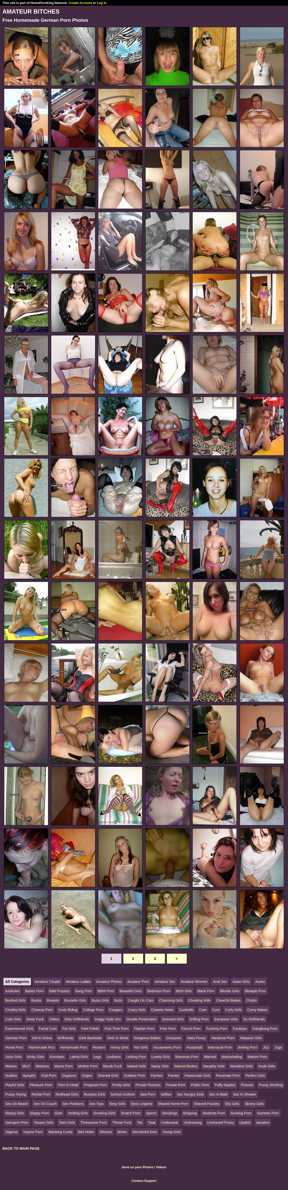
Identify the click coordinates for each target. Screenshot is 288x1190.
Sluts (58, 1113)
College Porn (93, 1010)
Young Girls (171, 1132)
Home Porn (14, 1047)
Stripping (190, 1113)
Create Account (80, 3)
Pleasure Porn (41, 1085)
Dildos (54, 1019)
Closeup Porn (42, 1010)
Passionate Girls (197, 1076)
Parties (173, 1076)
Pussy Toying (15, 1094)
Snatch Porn (131, 1113)
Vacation (263, 1122)
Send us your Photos (137, 1167)
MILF (26, 1066)
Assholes (12, 991)
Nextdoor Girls (241, 1066)
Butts (118, 1000)
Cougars (115, 1010)
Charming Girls (171, 1000)
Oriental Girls (108, 1076)
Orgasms (69, 1076)
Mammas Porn (187, 1057)
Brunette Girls (75, 1000)
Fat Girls (69, 1029)
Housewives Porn (167, 1047)
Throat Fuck (121, 1122)
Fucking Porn (216, 1029)
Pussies (247, 1085)
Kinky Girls (35, 1057)
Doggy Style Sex (108, 1019)
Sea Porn (147, 1094)
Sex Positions (73, 1104)
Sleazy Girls (14, 1113)
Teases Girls (43, 1122)
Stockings (169, 1113)
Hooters (99, 1047)
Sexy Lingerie (141, 1104)
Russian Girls (94, 1094)
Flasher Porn (144, 1029)
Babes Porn (34, 991)
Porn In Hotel (68, 1085)
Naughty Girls (214, 1066)
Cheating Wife (199, 1000)
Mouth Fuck (112, 1066)
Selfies (166, 1094)
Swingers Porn (16, 1122)
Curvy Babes (257, 1010)
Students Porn (213, 1113)
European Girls (226, 1019)
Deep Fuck (35, 1019)
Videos (161, 1167)
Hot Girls (141, 1047)
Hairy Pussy (196, 1038)
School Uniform (122, 1094)
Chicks (251, 1000)
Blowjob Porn (255, 991)
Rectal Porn (41, 1094)
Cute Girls (13, 1019)
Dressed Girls (173, 1019)
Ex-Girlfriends (254, 1019)
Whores (106, 1132)
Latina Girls (79, 1057)
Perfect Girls (255, 1076)
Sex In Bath (218, 1094)
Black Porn (206, 991)
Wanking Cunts (60, 1132)
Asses (260, 982)
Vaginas (11, 1132)
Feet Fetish (90, 1029)
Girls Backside (90, 1038)
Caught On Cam (141, 1000)
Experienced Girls (19, 1029)
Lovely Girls (160, 1057)
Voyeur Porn (33, 1132)
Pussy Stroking (271, 1085)
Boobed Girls (15, 1000)
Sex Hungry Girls (190, 1094)
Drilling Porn (199, 1019)
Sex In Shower (244, 1094)
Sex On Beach (16, 1104)
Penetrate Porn (228, 1076)
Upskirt (245, 1122)
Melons (11, 1066)
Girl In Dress (42, 1038)
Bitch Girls (184, 991)
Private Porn (175, 1085)
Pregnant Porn (95, 1085)
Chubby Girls (15, 1010)
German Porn (15, 1038)
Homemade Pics (42, 1047)
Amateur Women (194, 982)
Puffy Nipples (225, 1085)
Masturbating (231, 1057)
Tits (140, 1122)
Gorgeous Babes (147, 1038)
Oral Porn (48, 1076)
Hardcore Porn (223, 1038)
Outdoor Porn (134, 1076)
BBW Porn (106, 991)
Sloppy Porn (39, 1113)
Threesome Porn (93, 1122)
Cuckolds (186, 1010)
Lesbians (113, 1057)
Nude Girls (266, 1066)
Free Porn (168, 1029)
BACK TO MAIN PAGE (21, 1148)
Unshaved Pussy (220, 1122)
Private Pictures (147, 1085)
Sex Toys (96, 1104)
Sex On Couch (45, 1104)
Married (210, 1057)
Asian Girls (241, 982)
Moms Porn (63, 1066)
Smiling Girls (78, 1113)
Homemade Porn (73, 1047)
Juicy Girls (13, 1057)
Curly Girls (233, 1010)
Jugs (278, 1047)
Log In (101, 3)
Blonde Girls (229, 991)
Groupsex (173, 1038)
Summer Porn (268, 1113)
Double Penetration (141, 1019)
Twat (151, 1122)
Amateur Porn (138, 982)
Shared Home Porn (173, 1104)
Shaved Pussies (206, 1104)
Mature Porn (257, 1057)
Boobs (36, 1000)
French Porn (191, 1029)
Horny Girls (120, 1047)
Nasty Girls (160, 1066)
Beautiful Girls (131, 991)
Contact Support (143, 1181)
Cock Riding (68, 1010)
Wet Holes (86, 1132)
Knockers (57, 1057)
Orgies (87, 1076)
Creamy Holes (162, 1010)
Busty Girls (100, 1000)
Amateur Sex (165, 982)
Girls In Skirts (118, 1038)
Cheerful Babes (228, 1000)
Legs (97, 1057)
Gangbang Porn (265, 1029)
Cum (203, 1010)
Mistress (42, 1066)
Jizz (266, 1047)
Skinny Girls (254, 1104)
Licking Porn (136, 1057)
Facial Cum (48, 1029)
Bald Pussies (59, 991)
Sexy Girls (117, 1104)
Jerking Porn (247, 1047)
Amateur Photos (109, 982)
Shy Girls (232, 1104)
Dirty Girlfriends (77, 1019)
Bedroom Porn (158, 991)
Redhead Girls (67, 1094)
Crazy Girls (137, 1010)
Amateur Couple (47, 982)
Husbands (194, 1047)
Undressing (193, 1122)
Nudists (11, 1076)
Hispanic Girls (251, 1038)
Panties (157, 1076)
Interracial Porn (220, 1047)
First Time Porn (117, 1029)
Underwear (169, 1122)
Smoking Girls (104, 1113)
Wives (122, 1132)
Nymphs (29, 1076)
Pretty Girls (121, 1085)
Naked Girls (136, 1066)
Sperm (151, 1113)
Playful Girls (14, 1085)
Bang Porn (83, 991)
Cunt (216, 1010)
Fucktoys (240, 1029)
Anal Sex (220, 982)
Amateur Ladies (78, 982)
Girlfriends (65, 1038)
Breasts (53, 1000)
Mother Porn (88, 1066)
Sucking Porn (241, 1113)
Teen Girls (67, 1122)
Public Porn (200, 1085)
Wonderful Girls (144, 1132)
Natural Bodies (185, 1066)
